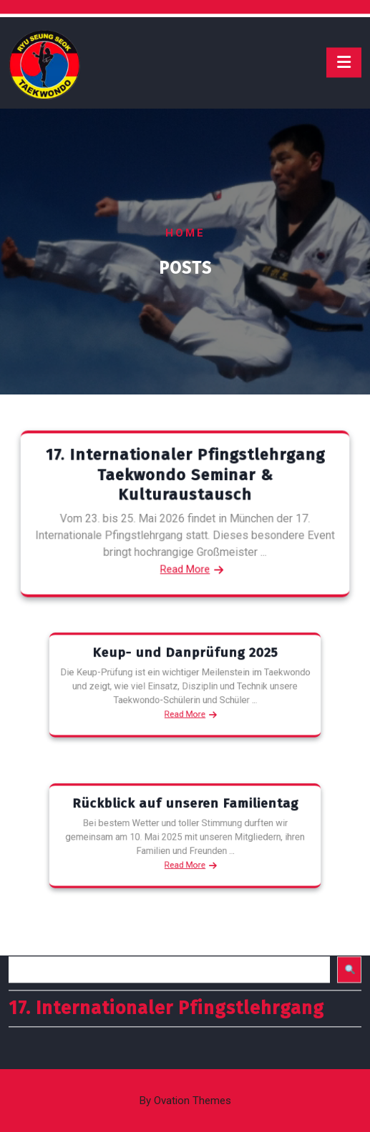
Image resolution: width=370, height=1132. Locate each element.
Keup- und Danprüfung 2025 (185, 661)
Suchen (29, 916)
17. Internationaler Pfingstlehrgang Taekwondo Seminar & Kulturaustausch (185, 477)
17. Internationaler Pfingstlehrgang (166, 982)
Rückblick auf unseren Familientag (184, 811)
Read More (185, 566)
